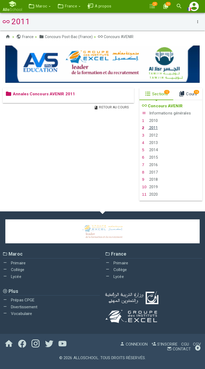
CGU (185, 344)
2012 (150, 135)
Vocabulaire (17, 313)
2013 (150, 142)
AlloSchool (85, 357)
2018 (150, 179)
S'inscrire (164, 344)
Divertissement (20, 307)
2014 (150, 149)
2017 (150, 172)
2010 (150, 120)
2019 (150, 186)
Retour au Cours (111, 107)
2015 (150, 157)
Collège (13, 269)
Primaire (14, 263)
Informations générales (166, 113)
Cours (189, 93)
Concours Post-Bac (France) (66, 37)
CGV (197, 344)
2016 (150, 164)
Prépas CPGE (18, 300)
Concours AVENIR (115, 37)
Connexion (134, 344)
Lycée (12, 276)
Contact (179, 349)
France (25, 37)
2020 (150, 194)
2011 (150, 127)
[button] (39, 6)
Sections (157, 93)
